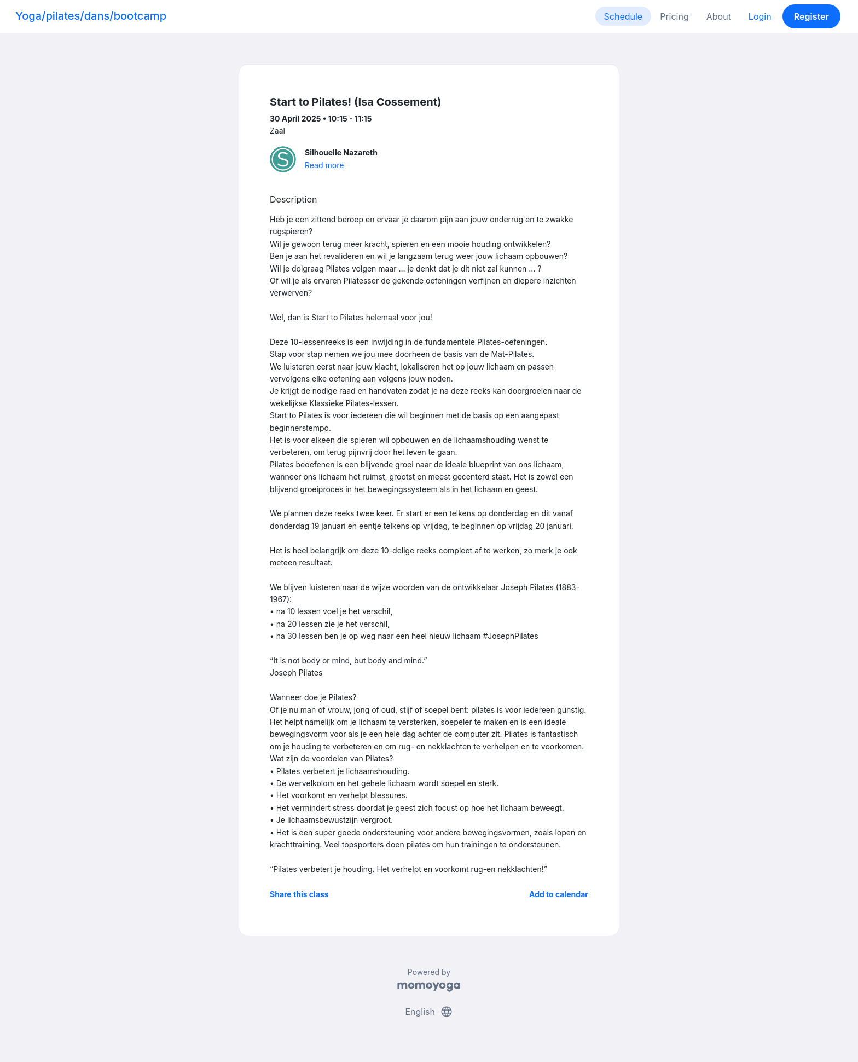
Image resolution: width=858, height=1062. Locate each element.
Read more (324, 165)
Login (760, 16)
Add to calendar (558, 894)
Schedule (623, 16)
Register (811, 16)
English (429, 1011)
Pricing (674, 16)
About (718, 16)
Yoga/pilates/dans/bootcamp (90, 15)
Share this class (299, 894)
